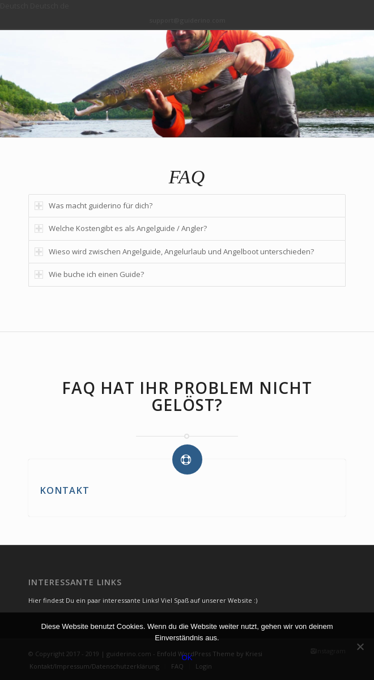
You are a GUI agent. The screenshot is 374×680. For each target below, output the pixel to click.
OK (187, 657)
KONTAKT (65, 490)
